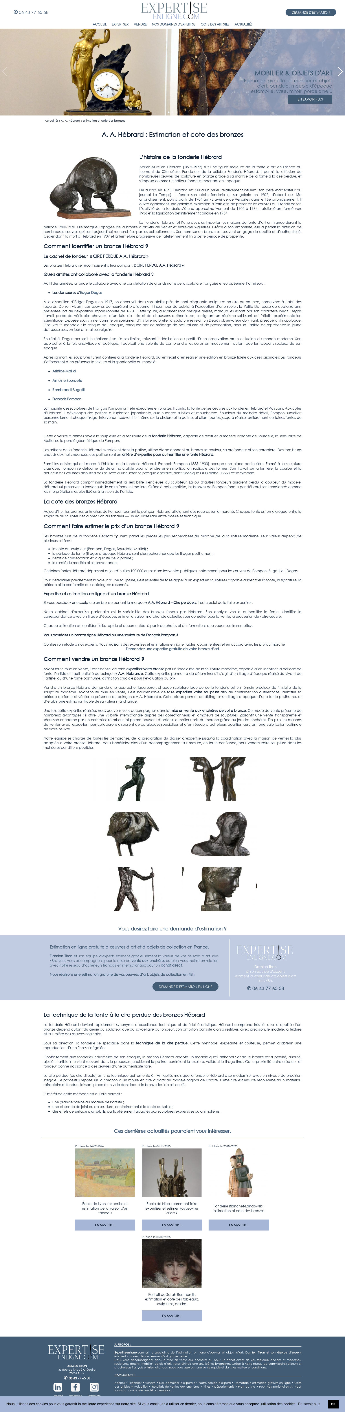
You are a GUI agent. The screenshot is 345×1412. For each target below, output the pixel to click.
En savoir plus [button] (309, 1404)
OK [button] (333, 1404)
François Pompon (66, 399)
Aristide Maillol (64, 371)
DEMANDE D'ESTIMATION (311, 12)
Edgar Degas (91, 292)
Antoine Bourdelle (67, 380)
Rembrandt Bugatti (68, 389)
